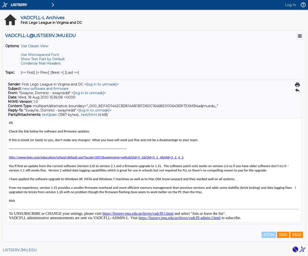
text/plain (49, 114)
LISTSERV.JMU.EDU (20, 250)
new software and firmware (45, 88)
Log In (290, 5)
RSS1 (283, 235)
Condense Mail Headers (41, 63)
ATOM (268, 235)
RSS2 (296, 235)
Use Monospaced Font (40, 55)
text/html (89, 114)
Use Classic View (34, 46)
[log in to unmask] (101, 84)
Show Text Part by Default (43, 59)
